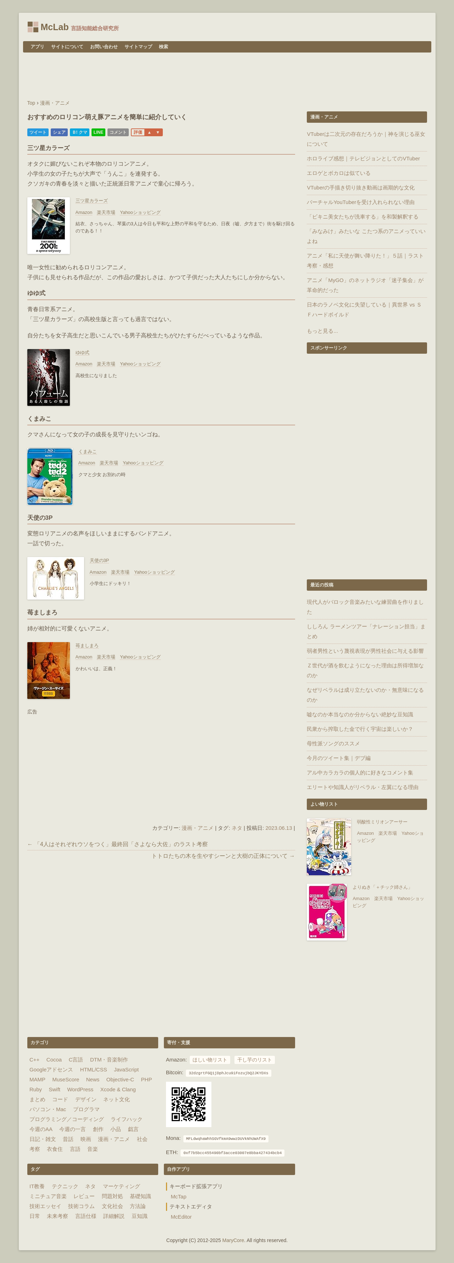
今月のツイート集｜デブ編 (339, 758)
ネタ (237, 828)
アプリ (37, 46)
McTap (178, 1196)
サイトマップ (138, 46)
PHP (146, 1079)
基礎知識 (140, 1196)
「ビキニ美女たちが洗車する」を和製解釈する (363, 217)
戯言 (133, 1129)
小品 (115, 1129)
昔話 (68, 1139)
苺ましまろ (87, 645)
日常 (34, 1216)
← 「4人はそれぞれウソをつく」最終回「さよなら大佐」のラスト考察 (117, 844)
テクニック (65, 1186)
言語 (75, 1149)
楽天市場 (106, 212)
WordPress (80, 1089)
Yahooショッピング (140, 212)
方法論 (138, 1206)
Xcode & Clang (118, 1089)
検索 (163, 46)
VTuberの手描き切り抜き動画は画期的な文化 (361, 187)
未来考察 (57, 1216)
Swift (54, 1089)
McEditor (181, 1217)
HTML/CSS (93, 1069)
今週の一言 (72, 1129)
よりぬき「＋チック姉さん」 (383, 887)
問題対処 (112, 1196)
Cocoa (54, 1060)
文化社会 (112, 1206)
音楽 (92, 1149)
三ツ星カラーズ (92, 200)
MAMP (37, 1079)
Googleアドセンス (51, 1069)
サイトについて (67, 46)
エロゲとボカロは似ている (339, 173)
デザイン (85, 1099)
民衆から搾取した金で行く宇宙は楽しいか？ (360, 729)
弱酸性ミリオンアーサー (382, 821)
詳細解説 (113, 1216)
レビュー (84, 1196)
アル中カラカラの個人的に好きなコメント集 (360, 773)
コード (60, 1099)
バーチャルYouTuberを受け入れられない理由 (361, 202)
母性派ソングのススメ (333, 743)
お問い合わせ (104, 46)
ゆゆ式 (82, 352)
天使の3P (99, 560)
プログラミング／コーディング (66, 1119)
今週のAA (40, 1129)
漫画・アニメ (198, 828)
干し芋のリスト (254, 1060)
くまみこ (87, 451)
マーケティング (121, 1186)
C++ (34, 1060)
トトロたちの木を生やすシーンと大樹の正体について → (223, 856)
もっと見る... (322, 331)
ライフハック (127, 1119)
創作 (98, 1129)
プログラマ (86, 1109)
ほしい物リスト (210, 1060)
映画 (86, 1139)
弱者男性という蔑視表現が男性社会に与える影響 (365, 651)
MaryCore (233, 1240)
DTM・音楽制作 (109, 1060)
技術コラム (81, 1206)
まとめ (37, 1099)
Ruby (35, 1089)
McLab (55, 27)
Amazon (84, 212)
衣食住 (55, 1149)
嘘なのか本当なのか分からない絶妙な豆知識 (360, 714)
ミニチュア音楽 (48, 1196)
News (93, 1079)
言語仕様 (85, 1216)
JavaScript (126, 1069)
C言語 (76, 1060)
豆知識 (140, 1216)
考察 (34, 1149)
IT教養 (37, 1186)
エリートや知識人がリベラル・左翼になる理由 (363, 787)
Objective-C (120, 1079)
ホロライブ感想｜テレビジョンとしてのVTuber (363, 158)
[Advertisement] (227, 77)
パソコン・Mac (47, 1109)
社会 (142, 1139)
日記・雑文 (42, 1139)
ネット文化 (116, 1099)
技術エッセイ (45, 1206)
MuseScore (65, 1079)
